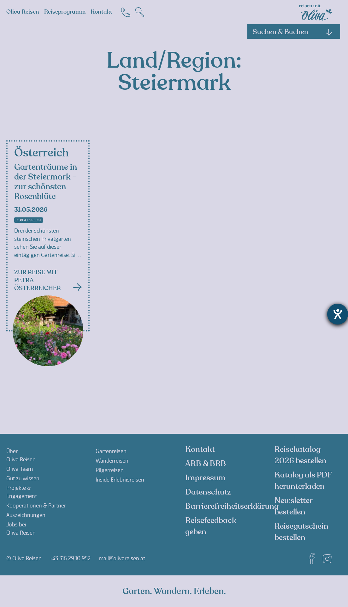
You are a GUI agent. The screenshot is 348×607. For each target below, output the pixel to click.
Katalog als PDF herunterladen (303, 480)
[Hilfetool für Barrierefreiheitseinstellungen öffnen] (337, 314)
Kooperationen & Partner (36, 505)
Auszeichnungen (25, 515)
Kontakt (101, 11)
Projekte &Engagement (21, 492)
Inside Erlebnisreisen (120, 479)
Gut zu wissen (22, 478)
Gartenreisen (111, 451)
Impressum (205, 478)
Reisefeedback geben (210, 526)
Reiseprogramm (65, 11)
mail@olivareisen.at (122, 558)
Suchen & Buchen (293, 31)
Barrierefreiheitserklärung (232, 506)
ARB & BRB (205, 463)
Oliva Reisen (22, 11)
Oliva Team (19, 468)
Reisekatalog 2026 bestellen (300, 455)
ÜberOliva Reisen (21, 455)
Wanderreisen (112, 460)
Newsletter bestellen (293, 506)
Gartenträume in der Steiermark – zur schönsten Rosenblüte (45, 182)
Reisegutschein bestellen (301, 532)
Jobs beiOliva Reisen (21, 528)
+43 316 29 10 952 (70, 558)
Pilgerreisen (110, 470)
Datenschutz (208, 492)
